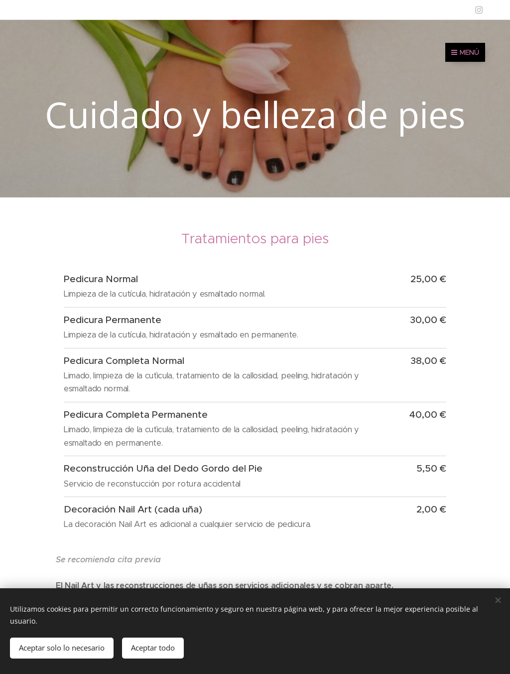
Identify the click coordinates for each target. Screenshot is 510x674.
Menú (465, 52)
